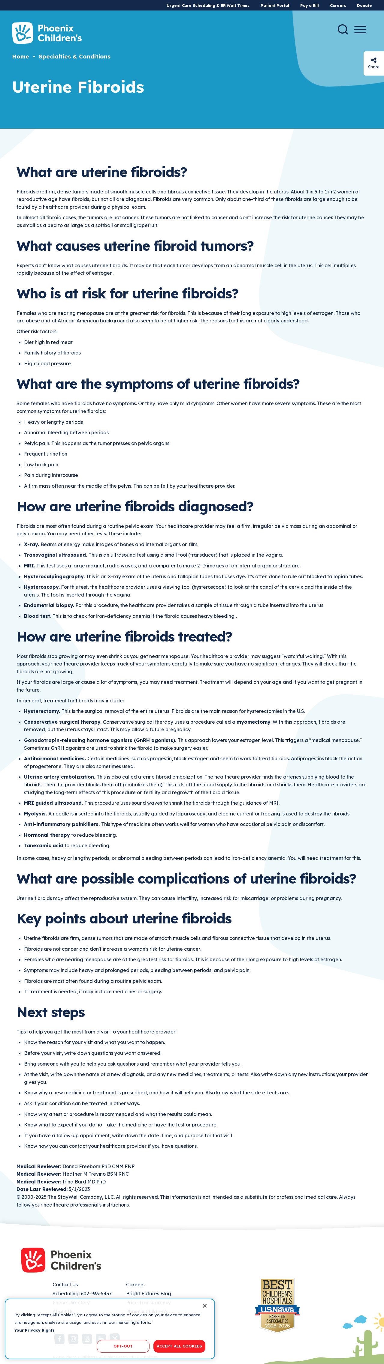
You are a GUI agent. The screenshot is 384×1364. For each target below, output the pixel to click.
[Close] (204, 1305)
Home (20, 56)
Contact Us (65, 1285)
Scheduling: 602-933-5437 (82, 1294)
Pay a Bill (309, 5)
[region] (110, 1329)
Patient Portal (275, 5)
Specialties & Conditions (74, 56)
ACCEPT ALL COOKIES (179, 1346)
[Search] (343, 29)
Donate (364, 5)
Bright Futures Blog (148, 1294)
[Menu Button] (360, 29)
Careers (338, 5)
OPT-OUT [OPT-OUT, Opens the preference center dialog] (123, 1346)
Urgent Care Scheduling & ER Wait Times (208, 5)
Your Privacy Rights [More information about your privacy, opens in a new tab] (34, 1330)
